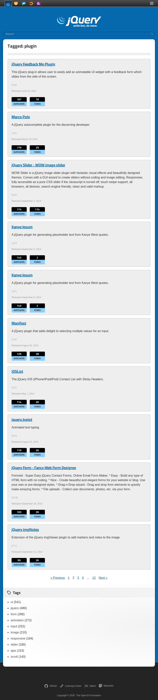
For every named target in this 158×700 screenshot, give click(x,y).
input (14, 626)
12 (94, 577)
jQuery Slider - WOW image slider (38, 165)
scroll (14, 656)
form (14, 614)
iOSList (17, 371)
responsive (18, 638)
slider (14, 644)
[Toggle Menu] (151, 3)
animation (17, 620)
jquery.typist (22, 419)
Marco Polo (21, 116)
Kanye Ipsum (22, 226)
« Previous (58, 577)
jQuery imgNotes (25, 529)
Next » (103, 577)
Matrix (90, 686)
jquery (15, 608)
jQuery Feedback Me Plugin (33, 64)
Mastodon (106, 685)
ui (12, 602)
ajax (13, 650)
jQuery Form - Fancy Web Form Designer (44, 467)
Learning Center (70, 686)
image (15, 632)
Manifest (19, 323)
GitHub (50, 686)
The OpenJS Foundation (88, 695)
